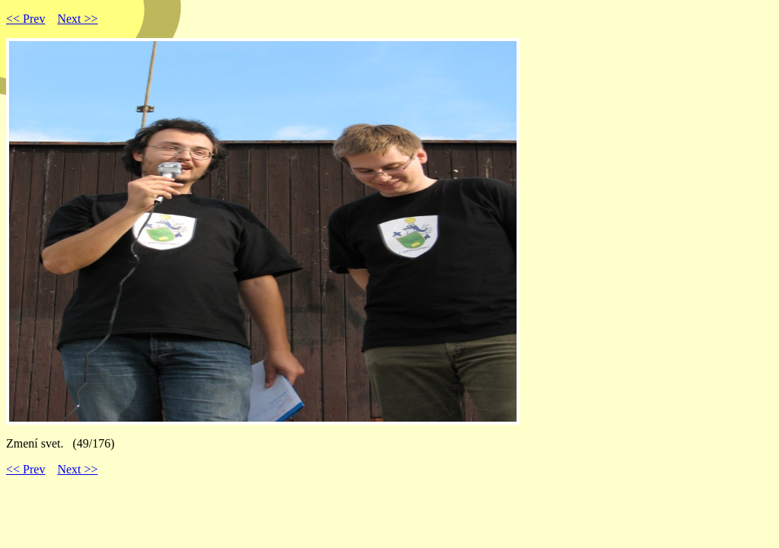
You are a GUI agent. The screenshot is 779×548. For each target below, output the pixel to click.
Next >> (77, 18)
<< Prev (25, 18)
